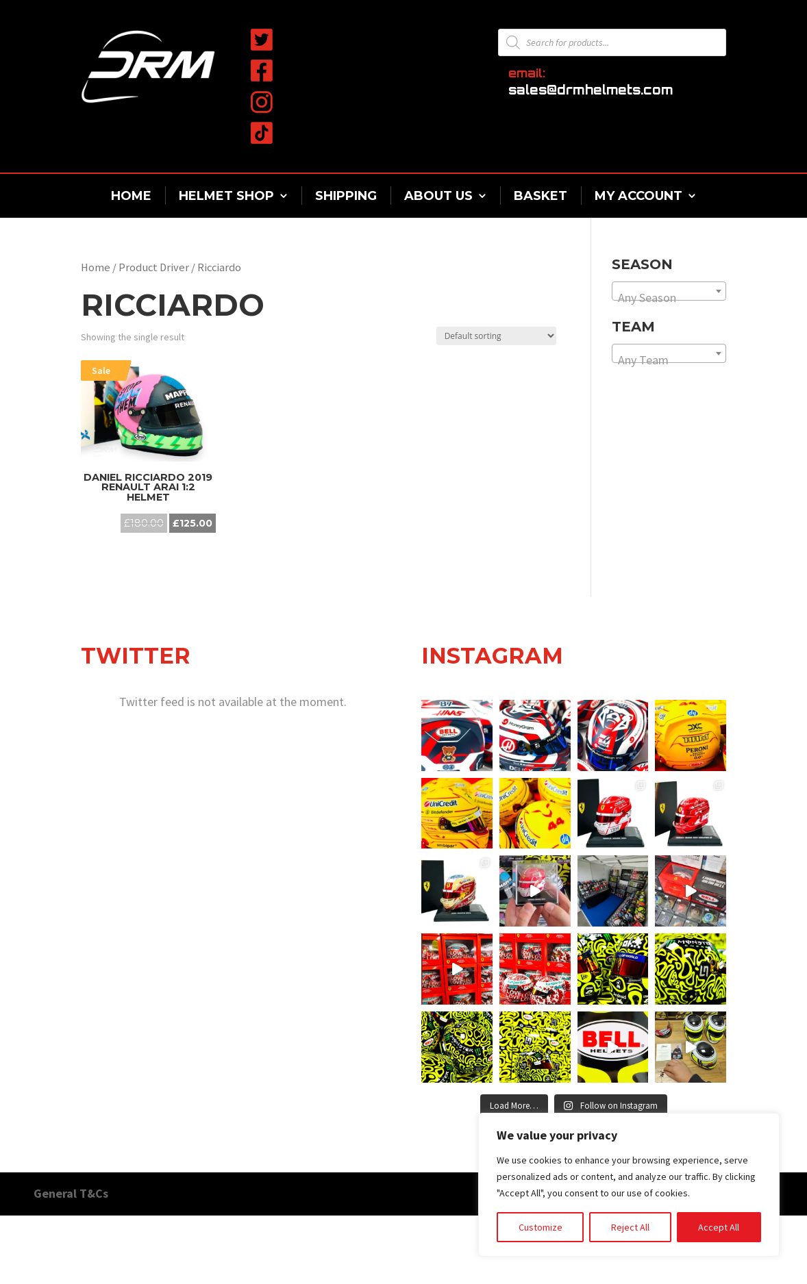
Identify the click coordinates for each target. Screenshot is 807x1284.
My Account (638, 195)
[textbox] (668, 298)
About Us (438, 195)
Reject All (630, 1227)
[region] (629, 1185)
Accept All (718, 1227)
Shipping (346, 195)
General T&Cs (71, 1193)
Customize (540, 1227)
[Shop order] (496, 336)
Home (131, 195)
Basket (540, 195)
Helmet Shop (226, 195)
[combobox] (669, 291)
